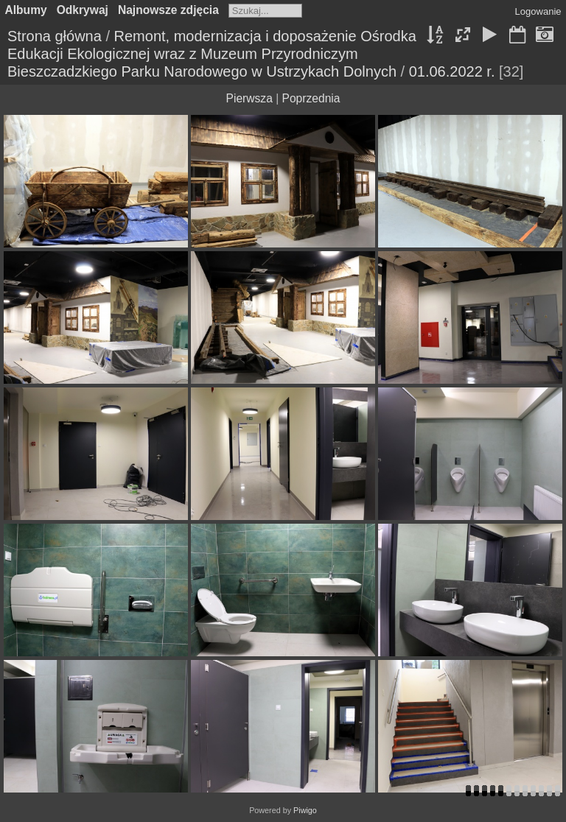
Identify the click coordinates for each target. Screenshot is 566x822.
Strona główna (54, 36)
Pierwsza (249, 98)
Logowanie (538, 11)
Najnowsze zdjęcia (168, 10)
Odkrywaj (82, 10)
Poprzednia (311, 98)
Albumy (26, 10)
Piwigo (305, 810)
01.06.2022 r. (452, 71)
